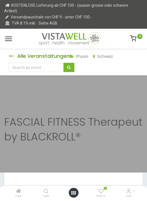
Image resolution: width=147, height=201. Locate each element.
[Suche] (46, 191)
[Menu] (8, 39)
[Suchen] (68, 67)
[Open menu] (73, 193)
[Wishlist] (101, 191)
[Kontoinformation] (128, 191)
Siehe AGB (48, 23)
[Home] (18, 191)
